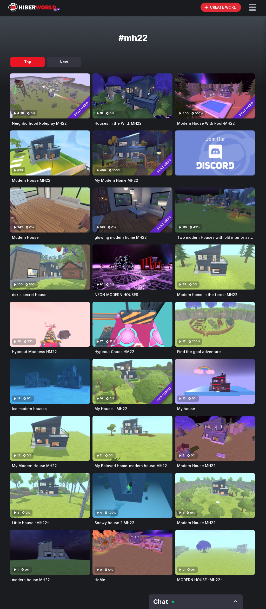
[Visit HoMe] (132, 552)
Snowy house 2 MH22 (114, 522)
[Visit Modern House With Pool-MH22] (215, 95)
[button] (252, 7)
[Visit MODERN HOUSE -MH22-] (215, 552)
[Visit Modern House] (50, 210)
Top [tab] (27, 62)
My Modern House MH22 (34, 465)
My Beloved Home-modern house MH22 (131, 465)
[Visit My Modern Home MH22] (132, 152)
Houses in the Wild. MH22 (118, 123)
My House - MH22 (111, 408)
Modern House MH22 (31, 180)
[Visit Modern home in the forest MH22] (215, 267)
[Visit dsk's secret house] (50, 267)
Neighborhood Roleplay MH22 (39, 123)
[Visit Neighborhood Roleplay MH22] (50, 95)
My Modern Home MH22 (116, 180)
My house (186, 408)
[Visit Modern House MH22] (50, 152)
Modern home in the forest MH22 (207, 294)
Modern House (25, 237)
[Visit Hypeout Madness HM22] (50, 324)
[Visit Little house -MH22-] (50, 495)
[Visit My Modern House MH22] (50, 438)
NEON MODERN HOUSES (116, 294)
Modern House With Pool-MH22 (206, 123)
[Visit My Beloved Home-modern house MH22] (132, 438)
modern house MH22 (31, 579)
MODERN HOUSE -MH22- (199, 579)
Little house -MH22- (30, 522)
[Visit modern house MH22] (50, 552)
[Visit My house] (215, 381)
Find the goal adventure (199, 351)
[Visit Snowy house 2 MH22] (132, 495)
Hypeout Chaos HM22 (114, 351)
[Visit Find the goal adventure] (215, 324)
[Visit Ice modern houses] (50, 381)
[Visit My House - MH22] (132, 381)
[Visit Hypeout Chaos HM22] (132, 324)
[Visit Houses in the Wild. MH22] (132, 95)
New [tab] (64, 62)
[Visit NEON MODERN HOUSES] (132, 267)
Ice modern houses (29, 408)
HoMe (100, 579)
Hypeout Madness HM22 (34, 351)
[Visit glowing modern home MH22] (132, 210)
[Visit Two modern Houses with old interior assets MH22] (215, 210)
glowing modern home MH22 (121, 237)
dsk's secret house (29, 294)
